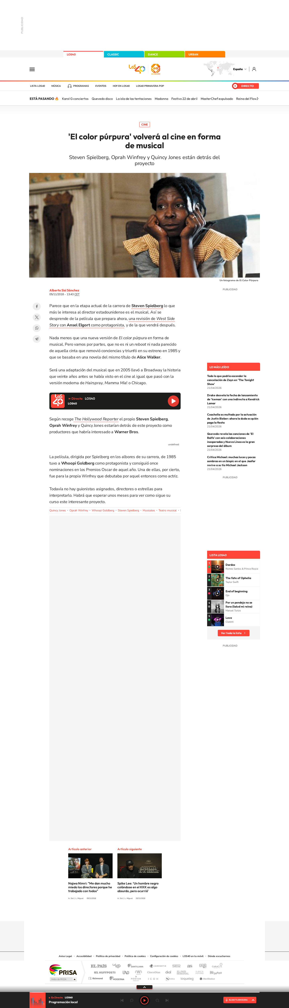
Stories (168, 913)
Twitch (160, 913)
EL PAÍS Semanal (183, 971)
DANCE (153, 54)
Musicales (149, 510)
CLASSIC (113, 54)
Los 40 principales (117, 966)
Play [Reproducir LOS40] (144, 1000)
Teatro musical (168, 510)
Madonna (161, 99)
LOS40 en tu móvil (193, 956)
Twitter (37, 317)
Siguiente (167, 1000)
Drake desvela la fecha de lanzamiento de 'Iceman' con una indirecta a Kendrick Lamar (233, 399)
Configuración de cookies (164, 956)
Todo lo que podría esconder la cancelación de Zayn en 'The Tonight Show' (230, 380)
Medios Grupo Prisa (63, 979)
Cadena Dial (168, 971)
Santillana (137, 966)
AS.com (187, 966)
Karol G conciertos (75, 99)
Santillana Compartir (158, 966)
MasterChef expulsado (217, 99)
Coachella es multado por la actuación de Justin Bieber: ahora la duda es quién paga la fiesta (232, 418)
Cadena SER (175, 966)
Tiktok (128, 913)
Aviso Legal (65, 956)
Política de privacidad (108, 956)
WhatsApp (37, 328)
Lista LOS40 (37, 86)
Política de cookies (135, 956)
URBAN (193, 54)
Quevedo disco (102, 99)
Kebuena (212, 971)
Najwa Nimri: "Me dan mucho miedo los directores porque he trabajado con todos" (90, 887)
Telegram (37, 339)
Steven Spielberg (128, 510)
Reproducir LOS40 (173, 401)
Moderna (115, 977)
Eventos (100, 86)
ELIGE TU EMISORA (238, 1000)
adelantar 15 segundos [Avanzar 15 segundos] (157, 1000)
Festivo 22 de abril (184, 99)
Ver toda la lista (231, 633)
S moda (169, 977)
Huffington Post (104, 971)
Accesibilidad (84, 956)
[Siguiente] (257, 99)
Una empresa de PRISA (63, 969)
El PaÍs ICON (153, 977)
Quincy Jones (57, 510)
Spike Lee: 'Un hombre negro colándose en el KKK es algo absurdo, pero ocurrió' (138, 887)
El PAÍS (98, 966)
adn (201, 966)
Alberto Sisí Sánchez (64, 290)
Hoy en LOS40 (121, 86)
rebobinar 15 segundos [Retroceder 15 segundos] (131, 1000)
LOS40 (71, 54)
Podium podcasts (136, 977)
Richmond (96, 977)
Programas (81, 86)
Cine (144, 124)
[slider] (144, 992)
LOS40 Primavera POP (150, 86)
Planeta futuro (198, 971)
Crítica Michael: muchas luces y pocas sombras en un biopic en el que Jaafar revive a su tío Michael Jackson (231, 461)
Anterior (122, 1000)
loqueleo (187, 977)
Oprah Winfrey (78, 510)
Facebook (37, 306)
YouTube (136, 913)
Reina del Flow (246, 99)
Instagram (120, 913)
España (238, 69)
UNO (126, 971)
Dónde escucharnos (219, 956)
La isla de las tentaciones (134, 99)
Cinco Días (153, 971)
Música (56, 86)
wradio (138, 971)
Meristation (207, 977)
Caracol (216, 966)
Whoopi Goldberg (103, 510)
